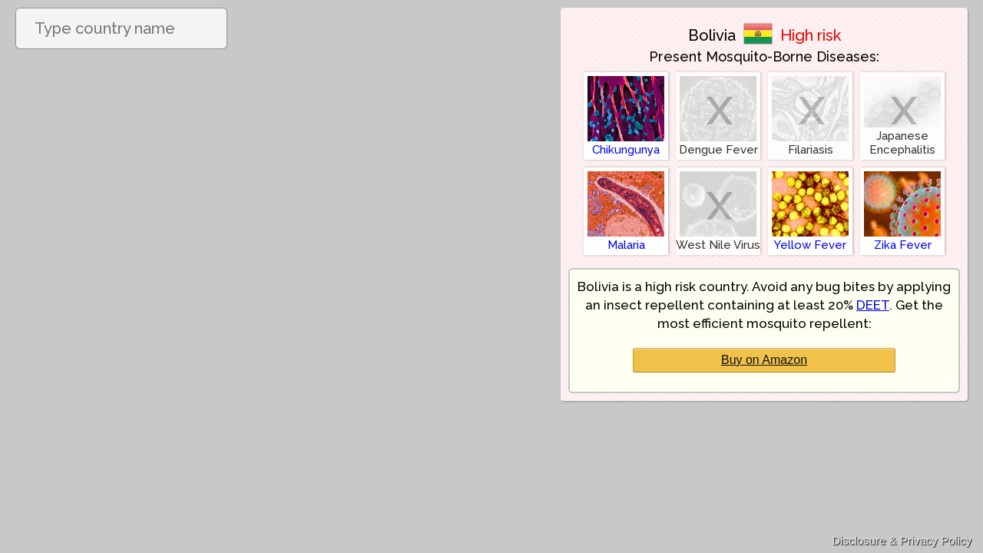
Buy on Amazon (764, 359)
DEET (872, 305)
